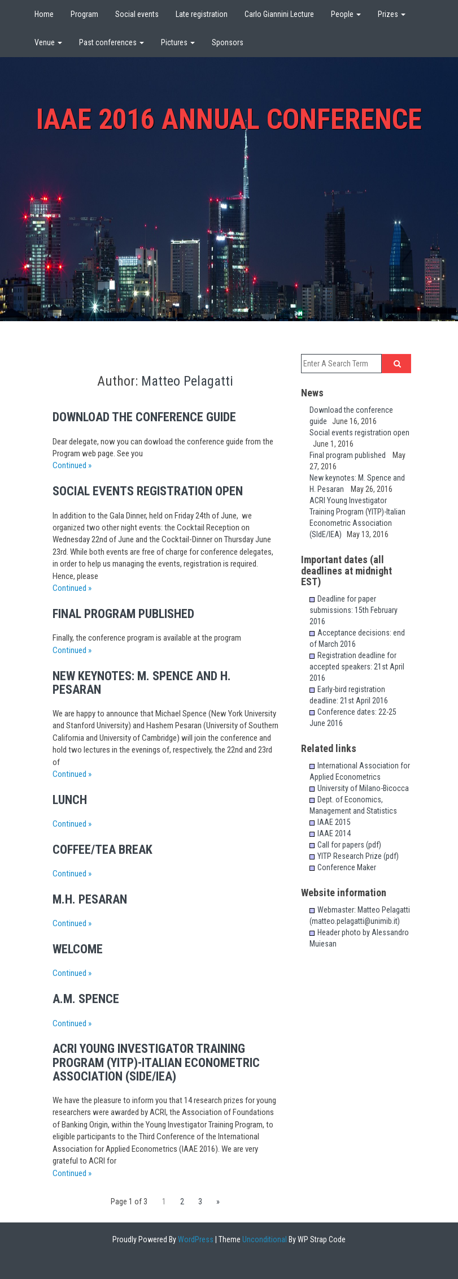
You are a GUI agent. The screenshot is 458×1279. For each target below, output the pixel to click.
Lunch (70, 800)
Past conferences (111, 42)
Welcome (78, 949)
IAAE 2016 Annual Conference (229, 119)
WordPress (194, 1239)
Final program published (129, 614)
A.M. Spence (86, 999)
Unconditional (264, 1239)
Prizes (391, 14)
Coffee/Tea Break (102, 849)
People (346, 14)
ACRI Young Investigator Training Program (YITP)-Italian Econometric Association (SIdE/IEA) (156, 1062)
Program (84, 14)
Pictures (178, 42)
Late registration (202, 14)
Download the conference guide (149, 417)
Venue (48, 42)
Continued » (72, 465)
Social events (137, 14)
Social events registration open (152, 491)
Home (44, 14)
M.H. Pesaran (90, 899)
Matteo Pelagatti (187, 381)
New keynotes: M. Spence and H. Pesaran (142, 683)
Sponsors (227, 42)
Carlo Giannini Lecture (279, 14)
